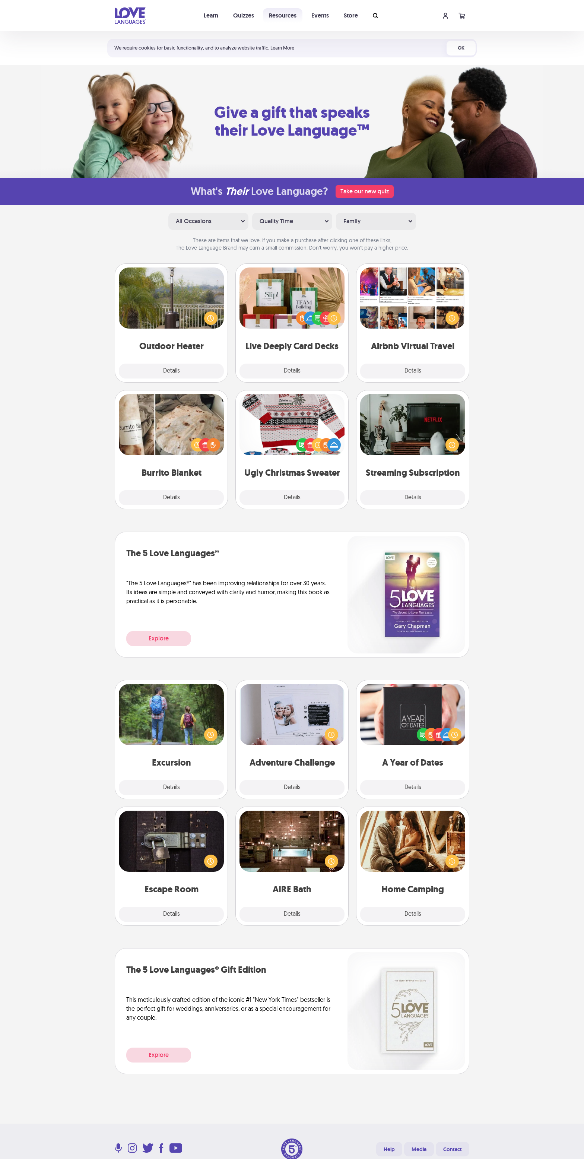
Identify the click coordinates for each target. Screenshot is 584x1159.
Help (389, 1149)
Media (419, 1149)
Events (320, 15)
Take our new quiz (364, 191)
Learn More (282, 48)
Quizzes (243, 15)
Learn (211, 15)
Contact (452, 1149)
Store (351, 15)
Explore (159, 638)
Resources (282, 15)
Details (171, 371)
